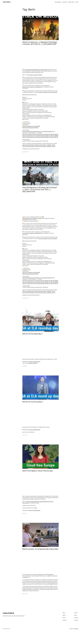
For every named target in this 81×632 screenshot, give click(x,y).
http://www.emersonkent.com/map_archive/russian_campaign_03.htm (38, 146)
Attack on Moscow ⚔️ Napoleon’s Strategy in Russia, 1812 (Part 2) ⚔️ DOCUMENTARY (39, 43)
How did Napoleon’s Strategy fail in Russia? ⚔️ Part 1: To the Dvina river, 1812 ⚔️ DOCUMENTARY (39, 189)
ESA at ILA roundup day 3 (32, 334)
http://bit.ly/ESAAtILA (32, 363)
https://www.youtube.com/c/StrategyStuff (32, 87)
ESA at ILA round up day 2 (32, 402)
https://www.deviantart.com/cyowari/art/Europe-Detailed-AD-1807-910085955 (40, 135)
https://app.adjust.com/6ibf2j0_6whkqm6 (32, 218)
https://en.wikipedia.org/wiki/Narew (30, 127)
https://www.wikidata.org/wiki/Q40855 (31, 126)
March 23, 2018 (25, 593)
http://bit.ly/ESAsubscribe (34, 361)
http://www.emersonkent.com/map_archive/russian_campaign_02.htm (38, 145)
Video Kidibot (7, 2)
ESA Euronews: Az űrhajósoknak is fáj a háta (40, 549)
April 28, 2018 (24, 366)
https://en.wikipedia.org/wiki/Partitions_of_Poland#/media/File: (37, 131)
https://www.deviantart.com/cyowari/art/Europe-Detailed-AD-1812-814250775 (40, 137)
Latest (76, 2)
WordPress (76, 628)
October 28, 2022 (25, 298)
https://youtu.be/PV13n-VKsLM (35, 75)
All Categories (58, 2)
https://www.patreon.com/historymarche (47, 92)
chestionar (64, 2)
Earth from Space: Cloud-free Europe (37, 471)
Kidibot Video (71, 2)
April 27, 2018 (24, 435)
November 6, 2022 (25, 151)
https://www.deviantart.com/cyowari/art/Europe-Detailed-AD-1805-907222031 (40, 134)
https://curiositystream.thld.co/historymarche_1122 (38, 69)
